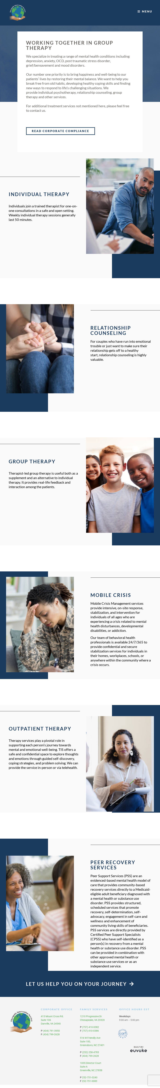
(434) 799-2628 (51, 1037)
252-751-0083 (89, 1084)
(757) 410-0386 (90, 1034)
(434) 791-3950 (51, 1034)
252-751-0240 (89, 1080)
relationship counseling (94, 96)
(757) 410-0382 (90, 1030)
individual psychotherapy (57, 96)
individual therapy (34, 218)
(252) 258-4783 (90, 1055)
